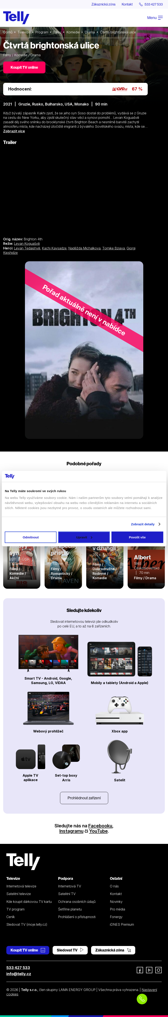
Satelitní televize (18, 894)
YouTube (98, 831)
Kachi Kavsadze (54, 248)
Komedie (73, 32)
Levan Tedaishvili (27, 248)
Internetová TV (69, 886)
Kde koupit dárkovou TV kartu (29, 901)
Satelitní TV (67, 894)
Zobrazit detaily (143, 524)
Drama (90, 32)
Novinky (116, 901)
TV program (15, 909)
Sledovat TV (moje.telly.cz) (26, 924)
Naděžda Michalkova (84, 248)
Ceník (10, 917)
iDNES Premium (122, 924)
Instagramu (71, 831)
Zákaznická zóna (103, 4)
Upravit (84, 537)
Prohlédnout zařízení (84, 797)
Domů (7, 32)
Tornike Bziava (113, 248)
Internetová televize (21, 886)
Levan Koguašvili (27, 243)
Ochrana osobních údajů (77, 901)
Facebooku (100, 825)
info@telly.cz (18, 974)
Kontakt (127, 4)
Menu (155, 17)
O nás (114, 886)
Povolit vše (137, 537)
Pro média (117, 909)
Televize (24, 32)
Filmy (57, 32)
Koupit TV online (24, 67)
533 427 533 (18, 967)
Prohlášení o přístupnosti (77, 917)
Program (41, 32)
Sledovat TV (70, 950)
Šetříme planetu (70, 909)
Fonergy (116, 917)
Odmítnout (31, 537)
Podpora (65, 878)
